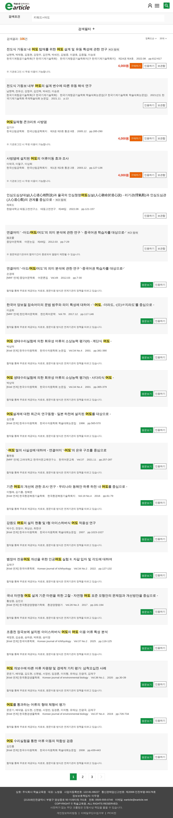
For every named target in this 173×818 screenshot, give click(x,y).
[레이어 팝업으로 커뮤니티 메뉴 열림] (157, 6)
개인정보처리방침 (67, 813)
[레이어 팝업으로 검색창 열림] (167, 6)
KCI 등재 (114, 49)
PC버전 (111, 813)
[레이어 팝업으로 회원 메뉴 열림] (150, 6)
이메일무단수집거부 (92, 813)
